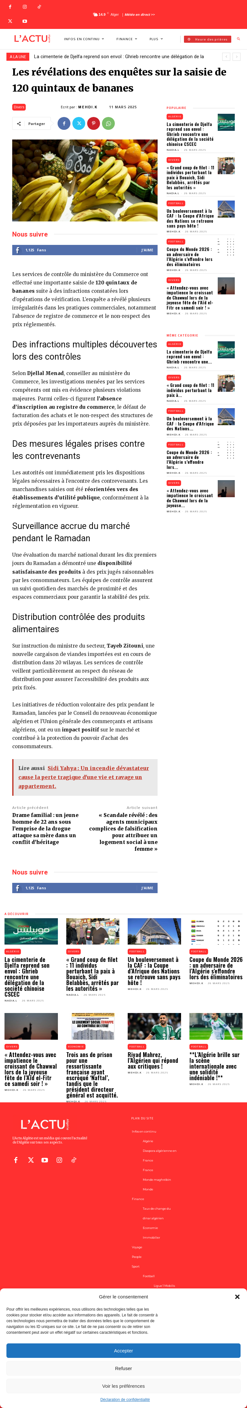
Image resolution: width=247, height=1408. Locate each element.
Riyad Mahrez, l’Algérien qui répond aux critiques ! (153, 1060)
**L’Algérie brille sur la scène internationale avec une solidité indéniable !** (214, 1066)
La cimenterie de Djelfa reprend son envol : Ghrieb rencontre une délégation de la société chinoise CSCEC (190, 134)
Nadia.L (173, 149)
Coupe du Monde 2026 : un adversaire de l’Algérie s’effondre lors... (189, 459)
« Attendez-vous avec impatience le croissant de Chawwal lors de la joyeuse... (190, 497)
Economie (76, 1046)
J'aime (147, 249)
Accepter (123, 1350)
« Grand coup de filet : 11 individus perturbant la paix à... (190, 389)
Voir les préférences (123, 1386)
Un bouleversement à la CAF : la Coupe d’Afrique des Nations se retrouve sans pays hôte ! (190, 218)
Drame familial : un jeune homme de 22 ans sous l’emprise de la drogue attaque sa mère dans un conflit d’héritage (45, 828)
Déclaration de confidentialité (125, 1399)
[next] (237, 57)
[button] (237, 1297)
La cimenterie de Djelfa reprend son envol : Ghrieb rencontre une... (189, 356)
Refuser (123, 1368)
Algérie (174, 116)
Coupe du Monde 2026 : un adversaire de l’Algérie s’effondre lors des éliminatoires (190, 256)
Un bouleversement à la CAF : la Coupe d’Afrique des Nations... (190, 423)
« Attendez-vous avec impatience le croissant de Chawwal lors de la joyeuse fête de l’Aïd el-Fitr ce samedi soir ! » (190, 297)
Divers (19, 107)
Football (176, 203)
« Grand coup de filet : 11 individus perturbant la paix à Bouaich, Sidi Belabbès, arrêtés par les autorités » (190, 177)
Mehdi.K (88, 107)
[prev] (226, 57)
